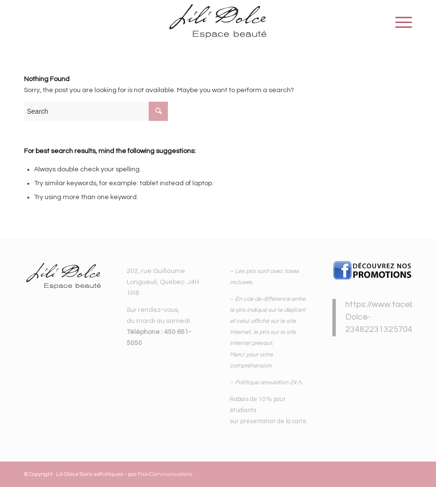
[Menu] (399, 22)
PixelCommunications (165, 474)
